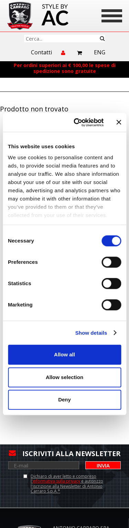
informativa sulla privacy (56, 481)
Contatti (41, 52)
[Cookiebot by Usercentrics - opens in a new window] (77, 122)
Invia (103, 465)
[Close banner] (118, 122)
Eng (99, 52)
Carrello (80, 53)
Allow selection (64, 377)
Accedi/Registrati (63, 55)
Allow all (64, 354)
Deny (64, 399)
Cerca (102, 38)
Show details (91, 333)
